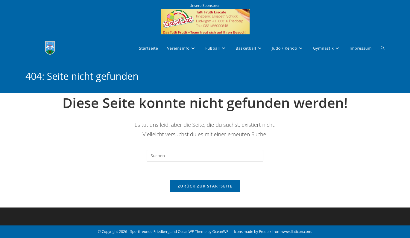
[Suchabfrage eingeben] (205, 156)
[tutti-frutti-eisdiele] (205, 21)
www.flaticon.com (296, 231)
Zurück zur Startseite (205, 186)
